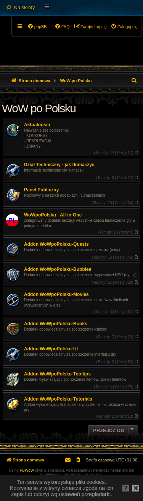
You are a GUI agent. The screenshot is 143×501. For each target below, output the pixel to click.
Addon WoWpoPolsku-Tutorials (58, 399)
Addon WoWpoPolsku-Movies (56, 294)
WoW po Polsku (39, 108)
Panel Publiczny (41, 189)
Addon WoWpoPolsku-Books (55, 323)
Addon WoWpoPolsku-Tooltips (57, 374)
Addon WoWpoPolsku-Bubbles (57, 269)
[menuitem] (20, 7)
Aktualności (37, 124)
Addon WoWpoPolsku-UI (51, 348)
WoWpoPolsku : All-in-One (53, 215)
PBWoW (27, 470)
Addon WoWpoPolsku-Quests (56, 244)
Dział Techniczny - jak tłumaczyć (59, 164)
